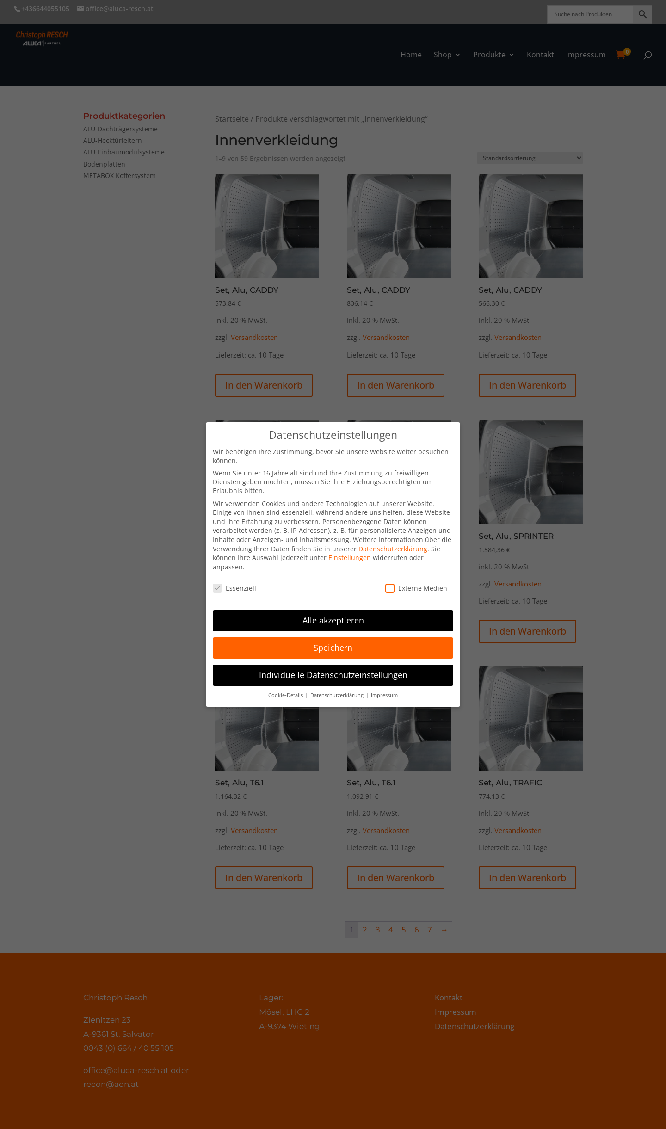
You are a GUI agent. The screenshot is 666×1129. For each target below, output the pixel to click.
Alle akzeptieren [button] (333, 620)
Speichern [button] (333, 647)
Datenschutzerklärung (392, 548)
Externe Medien (416, 587)
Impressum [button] (384, 695)
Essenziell (234, 587)
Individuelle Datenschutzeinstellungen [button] (333, 674)
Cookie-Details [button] (286, 695)
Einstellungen (349, 557)
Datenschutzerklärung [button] (337, 695)
